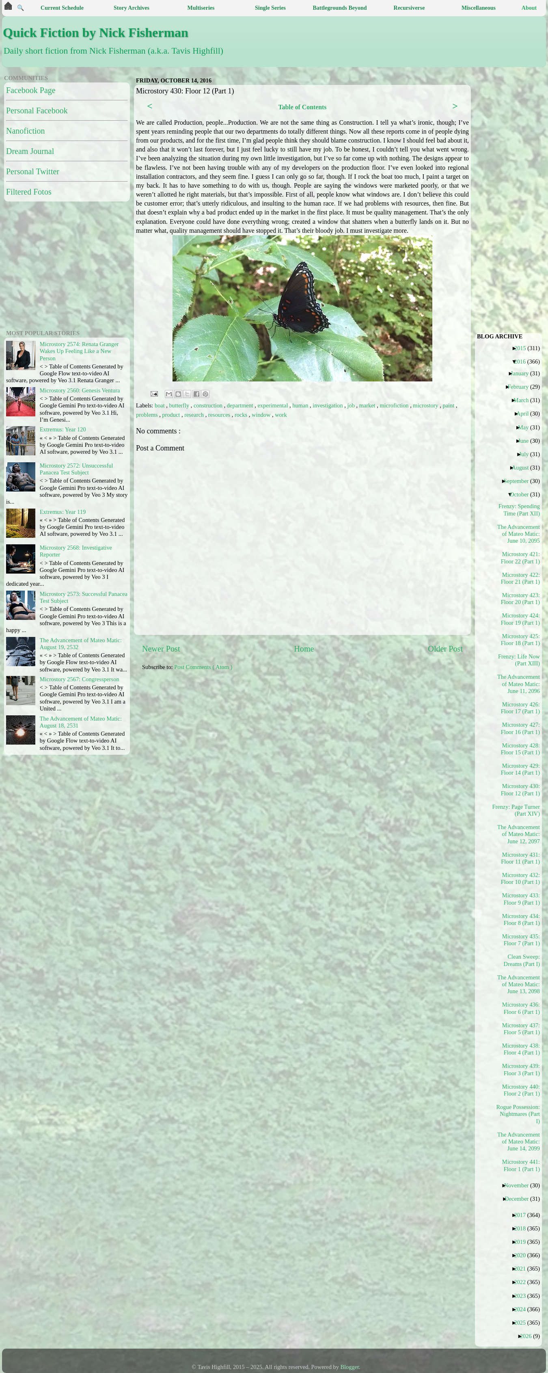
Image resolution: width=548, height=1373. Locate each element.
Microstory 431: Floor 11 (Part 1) (520, 858)
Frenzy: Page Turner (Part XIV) (519, 810)
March (524, 400)
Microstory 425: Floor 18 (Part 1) (520, 639)
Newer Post (161, 648)
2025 (523, 1322)
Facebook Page (31, 90)
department (241, 405)
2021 (523, 1268)
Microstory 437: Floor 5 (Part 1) (521, 1028)
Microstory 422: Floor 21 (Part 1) (520, 578)
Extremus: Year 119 (63, 512)
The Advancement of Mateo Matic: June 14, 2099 (519, 1141)
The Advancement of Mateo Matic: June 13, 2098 (519, 984)
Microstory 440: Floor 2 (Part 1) (521, 1090)
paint (449, 405)
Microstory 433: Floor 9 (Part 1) (521, 898)
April (525, 413)
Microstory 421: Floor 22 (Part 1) (520, 557)
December (520, 1198)
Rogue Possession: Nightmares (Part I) (519, 1114)
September (519, 481)
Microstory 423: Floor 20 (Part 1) (520, 598)
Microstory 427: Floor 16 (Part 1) (520, 728)
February (521, 386)
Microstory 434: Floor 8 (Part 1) (521, 919)
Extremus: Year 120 (63, 429)
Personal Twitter (32, 171)
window (262, 414)
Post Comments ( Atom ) (203, 667)
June (526, 440)
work (281, 414)
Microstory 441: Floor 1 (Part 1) (521, 1165)
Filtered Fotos (29, 191)
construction (209, 405)
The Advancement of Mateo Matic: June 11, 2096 (519, 684)
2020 (523, 1255)
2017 (523, 1215)
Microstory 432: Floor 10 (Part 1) (520, 878)
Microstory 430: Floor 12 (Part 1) (520, 789)
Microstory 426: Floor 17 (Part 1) (520, 708)
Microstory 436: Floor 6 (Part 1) (521, 1008)
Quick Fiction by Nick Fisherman (95, 32)
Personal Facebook (37, 110)
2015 (523, 348)
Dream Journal (30, 151)
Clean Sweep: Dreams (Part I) (521, 960)
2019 (523, 1242)
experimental (273, 405)
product (171, 414)
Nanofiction (25, 130)
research (194, 414)
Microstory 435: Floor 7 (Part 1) (521, 939)
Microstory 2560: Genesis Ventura (80, 390)
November (519, 1185)
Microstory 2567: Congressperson (79, 679)
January (523, 373)
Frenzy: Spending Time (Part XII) (519, 509)
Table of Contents (302, 107)
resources (220, 414)
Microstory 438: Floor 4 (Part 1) (521, 1049)
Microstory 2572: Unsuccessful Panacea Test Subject (76, 469)
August (523, 467)
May (526, 427)
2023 (523, 1296)
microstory (426, 405)
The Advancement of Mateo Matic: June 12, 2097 (519, 834)
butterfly (180, 405)
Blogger (350, 1367)
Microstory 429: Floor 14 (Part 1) (520, 769)
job (351, 405)
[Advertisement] (55, 264)
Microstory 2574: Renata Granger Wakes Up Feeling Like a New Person (79, 351)
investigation (328, 405)
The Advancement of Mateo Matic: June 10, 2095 (519, 534)
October (522, 494)
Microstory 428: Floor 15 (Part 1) (520, 749)
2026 (529, 1336)
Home (304, 648)
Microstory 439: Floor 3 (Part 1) (521, 1069)
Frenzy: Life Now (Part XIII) (519, 660)
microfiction (395, 405)
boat (160, 405)
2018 (523, 1228)
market (368, 405)
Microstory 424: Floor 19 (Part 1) (520, 619)
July (527, 454)
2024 (523, 1309)
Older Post (445, 648)
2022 (523, 1282)
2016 (523, 361)
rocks (242, 414)
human (301, 405)
